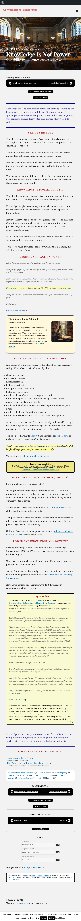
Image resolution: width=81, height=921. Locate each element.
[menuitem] (2, 2)
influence (12, 775)
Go (57, 845)
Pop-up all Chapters (40, 829)
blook (26, 875)
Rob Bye (27, 868)
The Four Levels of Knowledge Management (29, 763)
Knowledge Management (30, 49)
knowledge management (44, 775)
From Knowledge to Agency (20, 758)
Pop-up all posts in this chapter (40, 91)
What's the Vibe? (40, 98)
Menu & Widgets (77, 13)
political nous (61, 436)
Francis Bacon (45, 773)
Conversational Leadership (20, 9)
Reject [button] (51, 918)
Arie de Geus (37, 600)
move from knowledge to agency (34, 456)
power (49, 778)
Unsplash (38, 868)
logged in (23, 903)
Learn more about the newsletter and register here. (40, 470)
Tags (10, 773)
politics (39, 778)
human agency (61, 773)
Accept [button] (43, 918)
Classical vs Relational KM (59, 83)
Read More (60, 918)
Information (63, 820)
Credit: (9, 311)
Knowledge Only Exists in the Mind (24, 83)
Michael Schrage (19, 311)
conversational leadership (24, 773)
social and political (56, 508)
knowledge (24, 775)
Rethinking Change (20, 820)
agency (34, 436)
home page (15, 879)
